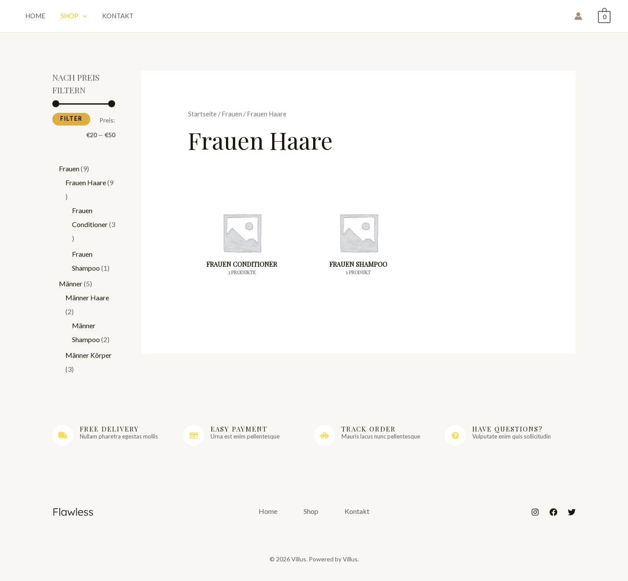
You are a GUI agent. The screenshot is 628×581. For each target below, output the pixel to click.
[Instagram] (535, 517)
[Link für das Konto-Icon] (578, 19)
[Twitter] (572, 517)
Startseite (202, 118)
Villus (314, 18)
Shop (64, 17)
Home (32, 17)
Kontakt (101, 17)
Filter (71, 123)
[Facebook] (553, 517)
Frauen (232, 118)
